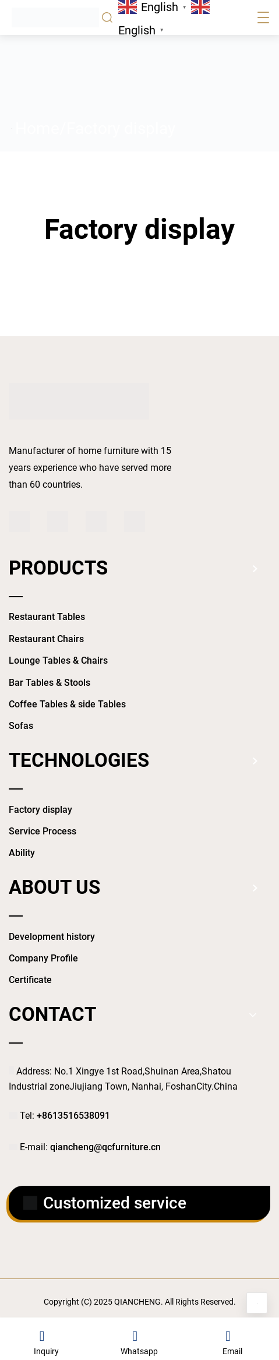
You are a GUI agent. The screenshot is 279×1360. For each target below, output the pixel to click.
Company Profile (43, 958)
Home (37, 128)
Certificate (30, 979)
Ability (22, 852)
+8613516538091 (73, 1115)
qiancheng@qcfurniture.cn (105, 1147)
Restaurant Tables (47, 616)
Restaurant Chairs (46, 638)
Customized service (104, 1203)
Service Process (42, 831)
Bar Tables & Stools (49, 682)
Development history (52, 936)
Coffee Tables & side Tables (67, 704)
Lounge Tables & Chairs (58, 660)
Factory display (40, 809)
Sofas (21, 725)
